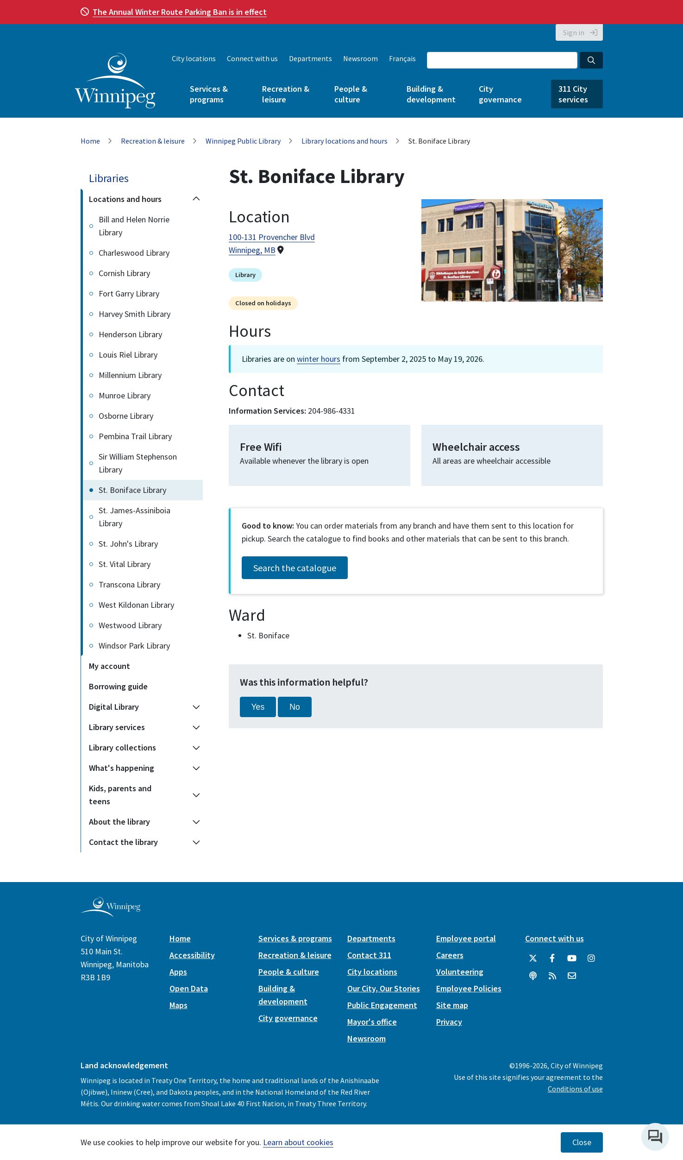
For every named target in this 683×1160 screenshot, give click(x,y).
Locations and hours (125, 199)
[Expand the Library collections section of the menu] (196, 747)
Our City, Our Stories (383, 988)
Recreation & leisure (285, 94)
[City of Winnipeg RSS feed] (552, 976)
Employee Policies (468, 988)
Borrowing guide (118, 686)
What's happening (121, 768)
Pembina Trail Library (135, 436)
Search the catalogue (294, 568)
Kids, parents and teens (120, 795)
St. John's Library (128, 543)
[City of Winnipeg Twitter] (533, 958)
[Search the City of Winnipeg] (502, 60)
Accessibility (192, 955)
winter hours (318, 358)
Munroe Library (124, 395)
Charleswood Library (134, 252)
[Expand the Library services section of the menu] (196, 727)
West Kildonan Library (136, 604)
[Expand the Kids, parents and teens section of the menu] (196, 795)
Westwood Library (130, 625)
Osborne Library (126, 415)
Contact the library (123, 842)
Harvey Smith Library (134, 314)
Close (581, 1142)
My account (109, 666)
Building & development (431, 94)
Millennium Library (130, 375)
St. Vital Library (124, 564)
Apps (178, 971)
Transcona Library (129, 584)
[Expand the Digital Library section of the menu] (196, 707)
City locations (194, 58)
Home (90, 140)
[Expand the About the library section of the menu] (196, 821)
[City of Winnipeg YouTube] (572, 958)
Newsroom (360, 58)
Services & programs (209, 94)
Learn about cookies (298, 1142)
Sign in (573, 32)
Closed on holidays (263, 303)
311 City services (573, 94)
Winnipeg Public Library (243, 140)
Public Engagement (382, 1005)
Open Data (188, 988)
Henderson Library (130, 334)
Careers (450, 955)
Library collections (122, 747)
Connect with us (252, 58)
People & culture (350, 94)
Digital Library (114, 706)
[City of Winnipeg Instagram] (591, 958)
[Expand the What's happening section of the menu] (196, 768)
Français (402, 58)
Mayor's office (372, 1021)
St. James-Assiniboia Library (134, 517)
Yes (258, 707)
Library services (117, 727)
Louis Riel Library (128, 354)
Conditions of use (575, 1088)
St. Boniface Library (132, 490)
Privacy (449, 1021)
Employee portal (466, 938)
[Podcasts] (533, 976)
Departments (310, 58)
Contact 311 (369, 955)
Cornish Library (124, 273)
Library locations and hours (344, 140)
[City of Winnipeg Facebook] (552, 958)
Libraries (109, 178)
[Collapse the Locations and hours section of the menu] (196, 199)
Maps (178, 1005)
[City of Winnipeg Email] (572, 976)
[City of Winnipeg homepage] (110, 913)
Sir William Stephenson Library (138, 463)
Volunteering (459, 971)
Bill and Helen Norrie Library (134, 226)
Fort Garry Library (129, 293)
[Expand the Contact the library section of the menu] (196, 842)
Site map (452, 1005)
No (294, 707)
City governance (500, 94)
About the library (119, 821)
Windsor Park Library (134, 645)
